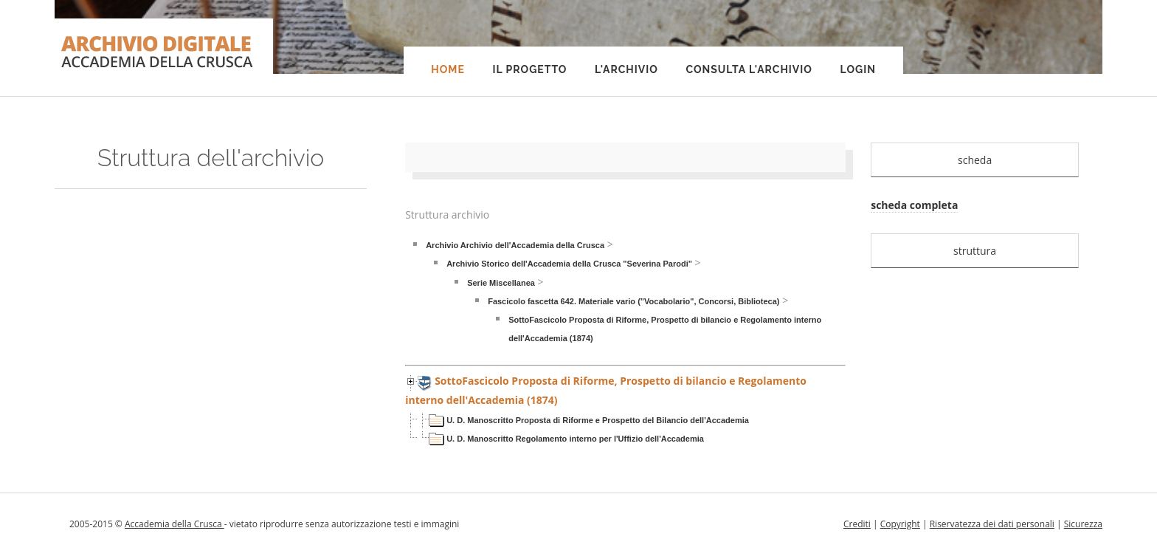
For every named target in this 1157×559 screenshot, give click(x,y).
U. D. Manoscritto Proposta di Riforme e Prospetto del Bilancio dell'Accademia (597, 420)
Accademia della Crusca (174, 524)
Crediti (857, 524)
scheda (975, 160)
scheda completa (914, 205)
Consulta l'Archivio (748, 69)
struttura (974, 251)
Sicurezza (1083, 524)
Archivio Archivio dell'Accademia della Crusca (515, 245)
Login (858, 69)
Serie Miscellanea (501, 282)
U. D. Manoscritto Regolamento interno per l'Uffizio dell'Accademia (575, 438)
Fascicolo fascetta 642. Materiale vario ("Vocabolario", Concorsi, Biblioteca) (633, 301)
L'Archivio (626, 69)
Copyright (900, 524)
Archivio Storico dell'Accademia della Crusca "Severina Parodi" (569, 263)
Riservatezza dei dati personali (992, 524)
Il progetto (529, 69)
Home (448, 69)
